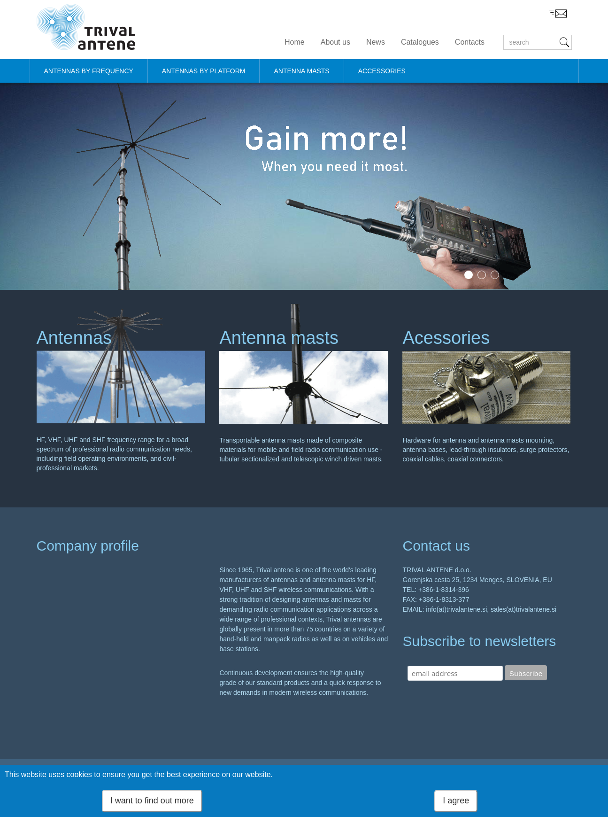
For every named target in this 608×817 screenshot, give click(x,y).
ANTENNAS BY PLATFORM (204, 71)
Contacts (470, 42)
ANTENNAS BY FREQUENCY (88, 71)
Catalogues (420, 42)
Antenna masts (278, 338)
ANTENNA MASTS (301, 71)
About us (335, 42)
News (375, 42)
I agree (456, 800)
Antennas (74, 338)
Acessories (446, 338)
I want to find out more (152, 800)
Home (295, 42)
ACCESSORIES (382, 71)
